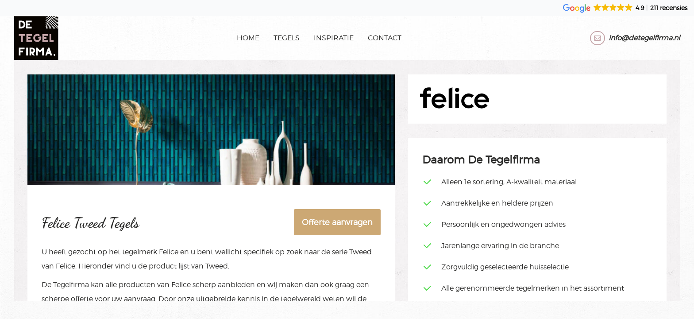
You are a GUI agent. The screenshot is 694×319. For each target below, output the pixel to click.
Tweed (360, 252)
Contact (384, 38)
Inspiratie (334, 38)
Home (248, 38)
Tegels (287, 38)
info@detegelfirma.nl (644, 38)
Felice (168, 252)
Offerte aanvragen (337, 222)
